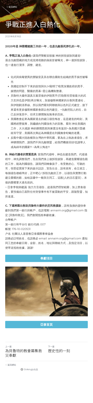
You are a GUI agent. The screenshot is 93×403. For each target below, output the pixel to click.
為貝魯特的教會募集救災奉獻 (23, 353)
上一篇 (8, 346)
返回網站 (11, 6)
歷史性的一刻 (59, 350)
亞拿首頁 (46, 324)
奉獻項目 (46, 258)
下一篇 (51, 346)
